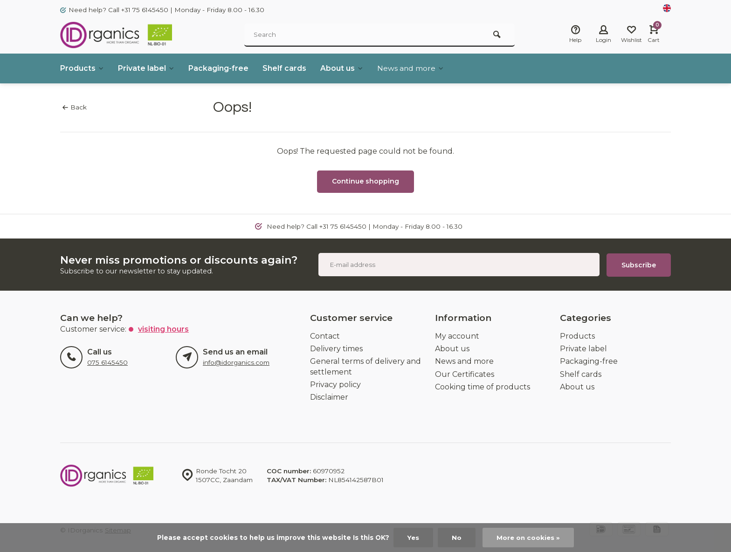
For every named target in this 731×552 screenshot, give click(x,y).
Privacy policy (335, 384)
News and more (412, 68)
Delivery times (336, 348)
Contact (325, 335)
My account (457, 335)
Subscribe (638, 264)
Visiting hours (163, 328)
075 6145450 (107, 362)
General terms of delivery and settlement (365, 365)
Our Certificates (464, 373)
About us (343, 68)
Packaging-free (219, 68)
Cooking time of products (482, 386)
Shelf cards (285, 68)
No (457, 537)
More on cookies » (529, 537)
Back (74, 107)
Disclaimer (329, 396)
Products (82, 68)
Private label (146, 68)
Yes (413, 537)
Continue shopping (365, 181)
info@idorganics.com (236, 362)
